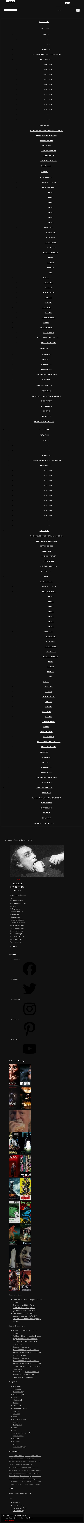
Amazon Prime (48, 318)
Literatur (16, 1422)
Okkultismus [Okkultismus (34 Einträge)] (24, 1476)
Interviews (46, 354)
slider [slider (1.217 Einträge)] (31, 1479)
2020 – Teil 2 (49, 89)
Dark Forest (46, 401)
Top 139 (46, 34)
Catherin (14, 946)
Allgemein (17, 1389)
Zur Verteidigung (19, 1447)
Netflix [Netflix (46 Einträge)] (16, 1476)
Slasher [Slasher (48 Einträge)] (25, 1479)
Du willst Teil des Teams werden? (46, 396)
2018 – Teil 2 (49, 109)
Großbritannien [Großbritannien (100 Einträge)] (14, 1467)
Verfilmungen (46, 328)
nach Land (48, 228)
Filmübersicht (46, 177)
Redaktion (46, 391)
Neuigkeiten (17, 1425)
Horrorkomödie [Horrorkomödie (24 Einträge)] (29, 1470)
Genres (46, 278)
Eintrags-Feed (18, 1505)
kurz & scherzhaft (19, 1419)
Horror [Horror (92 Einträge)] (11, 1470)
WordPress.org (18, 1511)
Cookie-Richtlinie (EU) (44, 422)
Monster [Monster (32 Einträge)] (29, 1473)
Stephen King (48, 333)
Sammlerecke (18, 1436)
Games (15, 1403)
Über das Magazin (44, 385)
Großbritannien (50, 253)
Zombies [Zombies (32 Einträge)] (37, 1484)
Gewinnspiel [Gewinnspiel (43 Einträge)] (28, 1464)
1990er (50, 203)
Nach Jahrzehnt (49, 187)
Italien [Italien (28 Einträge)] (38, 1470)
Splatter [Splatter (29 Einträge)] (12, 1481)
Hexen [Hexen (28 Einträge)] (35, 1467)
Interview (16, 1411)
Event (15, 1397)
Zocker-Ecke (46, 364)
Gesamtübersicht (48, 183)
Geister (48, 288)
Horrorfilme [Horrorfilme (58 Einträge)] (18, 1470)
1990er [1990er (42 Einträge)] (27, 1456)
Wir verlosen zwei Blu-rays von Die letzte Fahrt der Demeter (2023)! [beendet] (26, 1374)
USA (50, 273)
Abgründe (44, 125)
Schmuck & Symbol (48, 161)
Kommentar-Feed (19, 1508)
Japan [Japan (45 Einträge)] (11, 1473)
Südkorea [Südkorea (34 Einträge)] (37, 1481)
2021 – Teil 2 (49, 79)
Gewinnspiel (17, 1405)
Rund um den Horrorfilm (22, 1433)
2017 (48, 114)
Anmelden (17, 1502)
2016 (48, 119)
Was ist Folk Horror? (20, 1355)
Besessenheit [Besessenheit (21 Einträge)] (23, 1459)
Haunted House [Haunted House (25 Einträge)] (26, 1467)
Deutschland (50, 243)
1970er (50, 213)
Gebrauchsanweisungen (46, 136)
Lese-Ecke (46, 359)
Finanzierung (46, 406)
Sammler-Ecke (46, 369)
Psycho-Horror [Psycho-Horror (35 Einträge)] (35, 1476)
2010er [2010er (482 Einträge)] (38, 1456)
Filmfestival (17, 1400)
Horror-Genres (46, 141)
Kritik (18, 879)
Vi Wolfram (29, 1518)
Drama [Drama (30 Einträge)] (30, 1461)
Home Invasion (48, 293)
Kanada (50, 263)
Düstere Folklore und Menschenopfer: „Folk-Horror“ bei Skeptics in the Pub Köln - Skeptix (26, 1350)
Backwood (48, 283)
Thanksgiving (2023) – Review (24, 1305)
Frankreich (51, 248)
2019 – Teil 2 (49, 99)
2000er (50, 197)
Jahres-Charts (46, 59)
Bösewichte (46, 166)
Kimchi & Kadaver (48, 151)
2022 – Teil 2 (49, 69)
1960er (50, 218)
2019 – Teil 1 (49, 94)
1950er (50, 223)
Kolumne (16, 1414)
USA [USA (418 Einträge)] (22, 1484)
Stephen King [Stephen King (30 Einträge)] (20, 1481)
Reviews (44, 172)
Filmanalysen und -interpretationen (46, 131)
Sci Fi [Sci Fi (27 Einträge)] (11, 1479)
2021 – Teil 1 (49, 74)
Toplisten (44, 28)
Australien (51, 233)
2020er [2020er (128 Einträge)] (15, 1459)
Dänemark (50, 238)
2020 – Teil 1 (49, 84)
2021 (48, 39)
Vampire (48, 298)
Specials (44, 348)
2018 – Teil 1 (49, 104)
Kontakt (46, 411)
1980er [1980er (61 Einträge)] (21, 1456)
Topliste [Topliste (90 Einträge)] (18, 1484)
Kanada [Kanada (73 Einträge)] (16, 1473)
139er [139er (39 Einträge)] (11, 1456)
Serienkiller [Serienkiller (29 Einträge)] (17, 1479)
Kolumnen (46, 146)
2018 (48, 44)
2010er (50, 193)
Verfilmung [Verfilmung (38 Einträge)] (29, 1484)
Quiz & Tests (46, 379)
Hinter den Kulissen (20, 1408)
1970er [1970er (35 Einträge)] (16, 1456)
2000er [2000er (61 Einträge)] (33, 1456)
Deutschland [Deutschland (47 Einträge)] (23, 1461)
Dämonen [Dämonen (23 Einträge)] (37, 1461)
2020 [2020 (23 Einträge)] (10, 1459)
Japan (50, 258)
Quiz (15, 1430)
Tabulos (16, 1438)
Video (15, 1444)
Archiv (11, 1493)
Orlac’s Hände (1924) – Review (17, 887)
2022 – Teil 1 (49, 64)
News (15, 1427)
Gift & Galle (48, 156)
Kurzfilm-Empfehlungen (46, 374)
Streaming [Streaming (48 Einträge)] (29, 1481)
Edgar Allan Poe (48, 343)
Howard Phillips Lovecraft (48, 338)
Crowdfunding (18, 1392)
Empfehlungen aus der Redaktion (46, 54)
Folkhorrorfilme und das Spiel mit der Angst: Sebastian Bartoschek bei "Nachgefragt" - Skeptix (27, 1339)
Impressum (46, 416)
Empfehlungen (18, 1394)
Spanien (50, 268)
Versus (46, 323)
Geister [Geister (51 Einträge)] (20, 1464)
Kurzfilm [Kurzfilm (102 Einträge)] (22, 1473)
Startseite (44, 22)
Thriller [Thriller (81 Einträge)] (11, 1484)
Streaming (46, 308)
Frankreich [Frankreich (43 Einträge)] (13, 1464)
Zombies (48, 303)
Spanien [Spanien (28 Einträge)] (36, 1479)
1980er (50, 208)
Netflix (48, 313)
